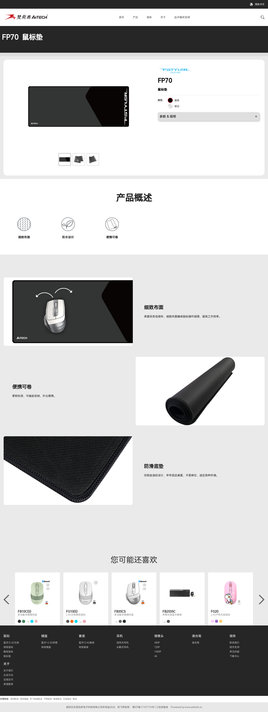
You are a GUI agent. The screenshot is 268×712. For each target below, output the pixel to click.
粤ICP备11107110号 (143, 707)
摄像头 (159, 636)
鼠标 (6, 636)
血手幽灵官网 (182, 17)
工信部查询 (162, 707)
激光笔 (196, 636)
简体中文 (260, 4)
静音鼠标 (57, 699)
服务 (149, 17)
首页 (121, 17)
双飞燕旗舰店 (36, 699)
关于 (163, 17)
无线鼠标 (67, 699)
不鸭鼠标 (48, 699)
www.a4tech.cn (193, 707)
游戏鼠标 (14, 699)
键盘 (44, 636)
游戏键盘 (24, 699)
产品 (135, 17)
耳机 (120, 636)
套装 (82, 636)
